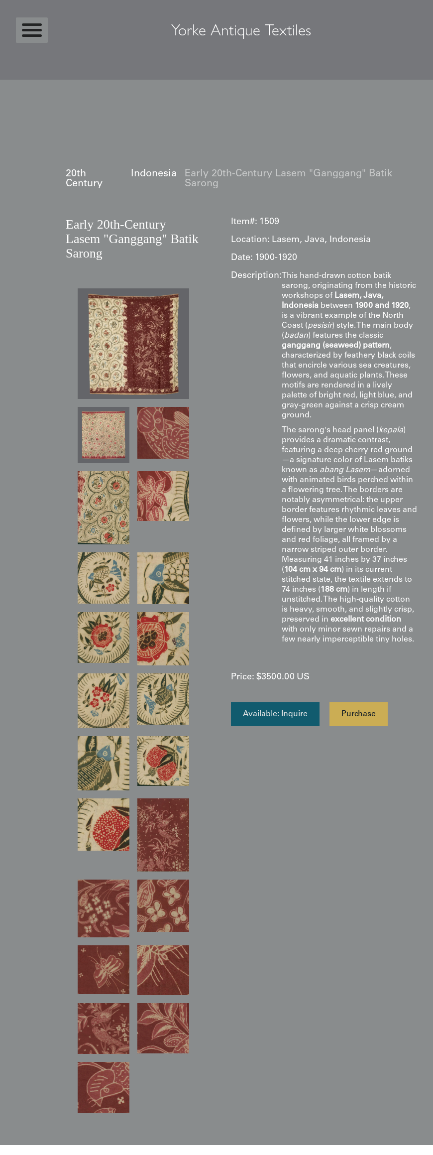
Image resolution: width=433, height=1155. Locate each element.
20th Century (84, 179)
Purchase (358, 714)
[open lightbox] (133, 343)
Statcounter (19, 1150)
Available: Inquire (275, 714)
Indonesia (154, 174)
